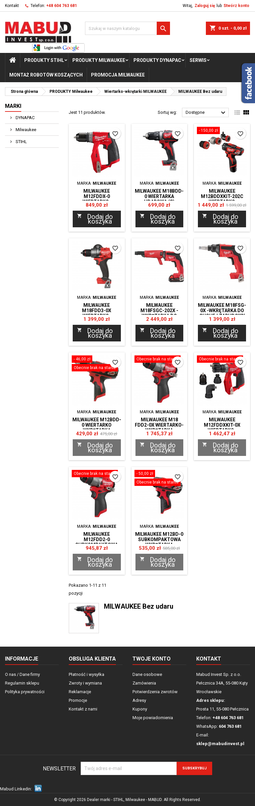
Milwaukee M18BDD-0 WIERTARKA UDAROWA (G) (159, 196)
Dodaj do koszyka (95, 219)
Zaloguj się (205, 5)
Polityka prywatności (24, 691)
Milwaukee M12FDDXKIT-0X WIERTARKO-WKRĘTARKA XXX (222, 427)
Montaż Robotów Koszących (46, 75)
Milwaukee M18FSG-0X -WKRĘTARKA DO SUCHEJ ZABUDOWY (222, 310)
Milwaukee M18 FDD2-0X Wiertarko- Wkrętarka (159, 425)
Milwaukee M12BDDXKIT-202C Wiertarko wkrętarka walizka (222, 199)
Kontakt (12, 5)
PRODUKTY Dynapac (157, 60)
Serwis (198, 60)
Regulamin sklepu (22, 683)
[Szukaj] (127, 28)
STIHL (21, 141)
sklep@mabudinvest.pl (220, 743)
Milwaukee (25, 129)
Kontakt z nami (83, 708)
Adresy (139, 700)
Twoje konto (151, 659)
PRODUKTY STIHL (44, 60)
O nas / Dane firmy (22, 674)
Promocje (78, 700)
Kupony (139, 708)
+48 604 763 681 (61, 5)
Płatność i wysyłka (86, 674)
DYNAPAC (25, 117)
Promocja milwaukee (118, 75)
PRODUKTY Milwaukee (98, 60)
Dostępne (206, 113)
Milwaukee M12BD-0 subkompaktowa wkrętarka (159, 539)
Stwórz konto (236, 5)
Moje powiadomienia (152, 717)
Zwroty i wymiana (85, 683)
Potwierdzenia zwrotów (155, 691)
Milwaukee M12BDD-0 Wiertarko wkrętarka (96, 425)
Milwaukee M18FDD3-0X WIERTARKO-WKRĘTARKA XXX (97, 313)
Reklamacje (80, 691)
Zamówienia (144, 683)
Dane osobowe (147, 674)
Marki (13, 106)
